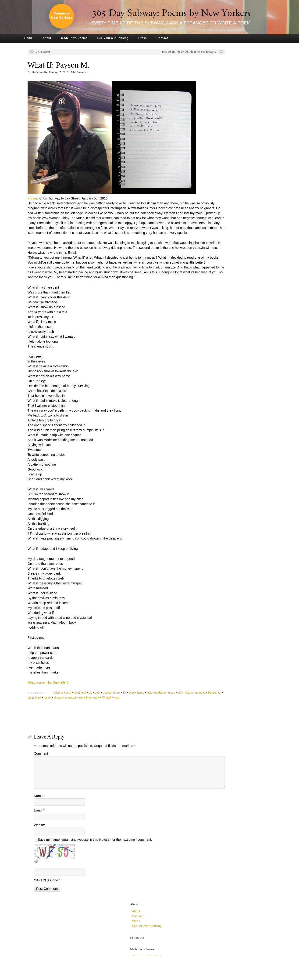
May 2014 (208, 438)
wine (174, 710)
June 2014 (208, 433)
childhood (91, 705)
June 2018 (208, 227)
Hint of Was (210, 108)
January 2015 (210, 399)
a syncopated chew (215, 114)
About (58, 38)
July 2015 (208, 369)
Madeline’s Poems (86, 38)
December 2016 (212, 286)
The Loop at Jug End (216, 102)
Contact (173, 38)
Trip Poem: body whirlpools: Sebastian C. (154, 51)
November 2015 (212, 350)
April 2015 (208, 384)
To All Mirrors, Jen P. (215, 142)
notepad (62, 710)
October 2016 (210, 296)
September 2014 (212, 418)
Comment (52, 766)
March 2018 (209, 242)
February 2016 (211, 335)
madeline (171, 705)
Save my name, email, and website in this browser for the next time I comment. (106, 853)
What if (164, 710)
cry (102, 705)
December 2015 (212, 345)
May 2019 (208, 207)
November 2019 (212, 193)
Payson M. (76, 710)
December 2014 (212, 404)
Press (154, 38)
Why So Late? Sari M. (216, 148)
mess (183, 705)
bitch (80, 705)
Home (40, 38)
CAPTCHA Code (57, 893)
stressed (128, 710)
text (138, 710)
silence (116, 710)
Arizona (70, 705)
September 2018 (212, 222)
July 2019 (208, 202)
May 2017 (208, 261)
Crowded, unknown (215, 160)
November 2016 (212, 291)
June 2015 (208, 374)
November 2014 (212, 409)
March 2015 (209, 389)
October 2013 (210, 468)
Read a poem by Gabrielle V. (60, 696)
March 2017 (209, 271)
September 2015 (212, 360)
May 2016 (208, 320)
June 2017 (208, 256)
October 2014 (210, 414)
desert (118, 705)
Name (50, 809)
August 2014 (210, 423)
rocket (105, 710)
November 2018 (212, 217)
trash (154, 710)
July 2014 (208, 428)
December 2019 (212, 188)
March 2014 (209, 448)
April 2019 (208, 212)
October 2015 (210, 355)
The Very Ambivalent (216, 119)
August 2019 (210, 197)
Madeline (49, 72)
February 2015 (211, 394)
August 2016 (210, 306)
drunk (128, 705)
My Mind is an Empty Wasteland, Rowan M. (231, 154)
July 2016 (208, 310)
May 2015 (208, 379)
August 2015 (210, 364)
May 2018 (208, 232)
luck (160, 705)
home (152, 705)
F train (43, 187)
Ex (136, 705)
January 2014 (210, 458)
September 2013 (212, 472)
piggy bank (92, 710)
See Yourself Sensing (124, 38)
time (146, 710)
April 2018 (208, 237)
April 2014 (208, 443)
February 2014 (211, 453)
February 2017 (211, 276)
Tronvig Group (102, 950)
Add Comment (91, 72)
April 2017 (208, 266)
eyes (143, 705)
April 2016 (208, 325)
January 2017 (210, 281)
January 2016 (210, 340)
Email (50, 823)
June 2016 (208, 315)
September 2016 (212, 301)
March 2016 (209, 330)
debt (109, 705)
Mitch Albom (46, 710)
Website (51, 838)
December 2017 (212, 247)
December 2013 (212, 463)
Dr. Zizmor (54, 51)
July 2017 (208, 251)
